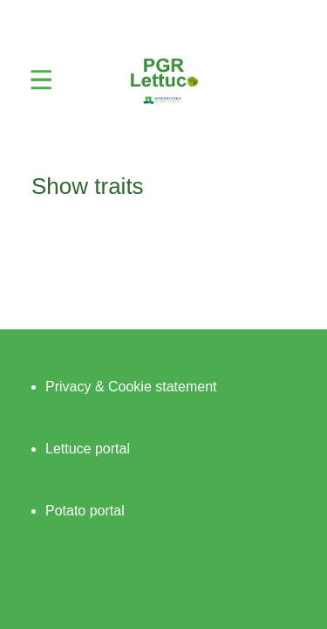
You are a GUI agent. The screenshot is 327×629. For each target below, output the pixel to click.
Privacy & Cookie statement (131, 386)
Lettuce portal (87, 448)
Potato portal (85, 510)
